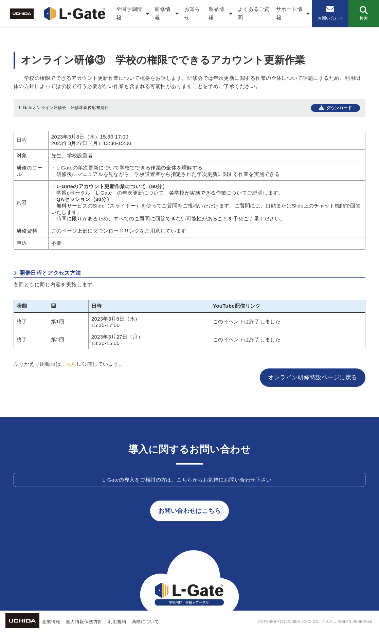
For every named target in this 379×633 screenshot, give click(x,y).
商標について (145, 621)
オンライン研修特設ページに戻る (312, 377)
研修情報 (162, 13)
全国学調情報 (129, 13)
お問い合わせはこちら (189, 510)
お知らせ (192, 13)
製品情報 (216, 13)
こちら (68, 364)
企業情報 (51, 621)
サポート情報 (289, 13)
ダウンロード (339, 108)
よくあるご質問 (253, 13)
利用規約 (117, 621)
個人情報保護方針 (84, 621)
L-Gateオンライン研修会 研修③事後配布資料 (64, 107)
